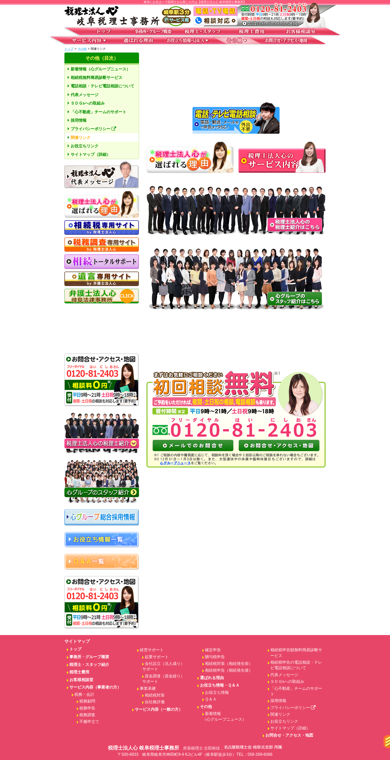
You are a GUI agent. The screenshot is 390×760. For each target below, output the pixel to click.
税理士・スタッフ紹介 (89, 664)
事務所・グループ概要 (89, 657)
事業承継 (148, 688)
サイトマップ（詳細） (90, 154)
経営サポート (152, 650)
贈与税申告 (215, 657)
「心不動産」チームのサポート (98, 112)
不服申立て (89, 721)
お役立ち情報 (217, 692)
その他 (82, 49)
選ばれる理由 (212, 678)
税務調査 (87, 715)
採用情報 (79, 120)
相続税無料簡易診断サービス (96, 77)
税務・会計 (84, 694)
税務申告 (87, 708)
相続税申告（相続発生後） (229, 670)
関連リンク (81, 137)
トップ (68, 49)
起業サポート (157, 657)
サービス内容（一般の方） (159, 709)
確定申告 (213, 650)
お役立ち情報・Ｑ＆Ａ (220, 685)
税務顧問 (87, 701)
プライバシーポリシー (93, 129)
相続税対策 (155, 695)
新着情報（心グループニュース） (100, 69)
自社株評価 (155, 702)
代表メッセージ (84, 95)
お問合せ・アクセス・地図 (289, 735)
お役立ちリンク (84, 146)
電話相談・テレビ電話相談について (102, 86)
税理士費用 (79, 672)
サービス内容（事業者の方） (95, 687)
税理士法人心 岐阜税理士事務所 (195, 751)
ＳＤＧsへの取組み (88, 103)
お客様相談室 (81, 680)
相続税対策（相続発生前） (229, 663)
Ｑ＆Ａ (211, 699)
